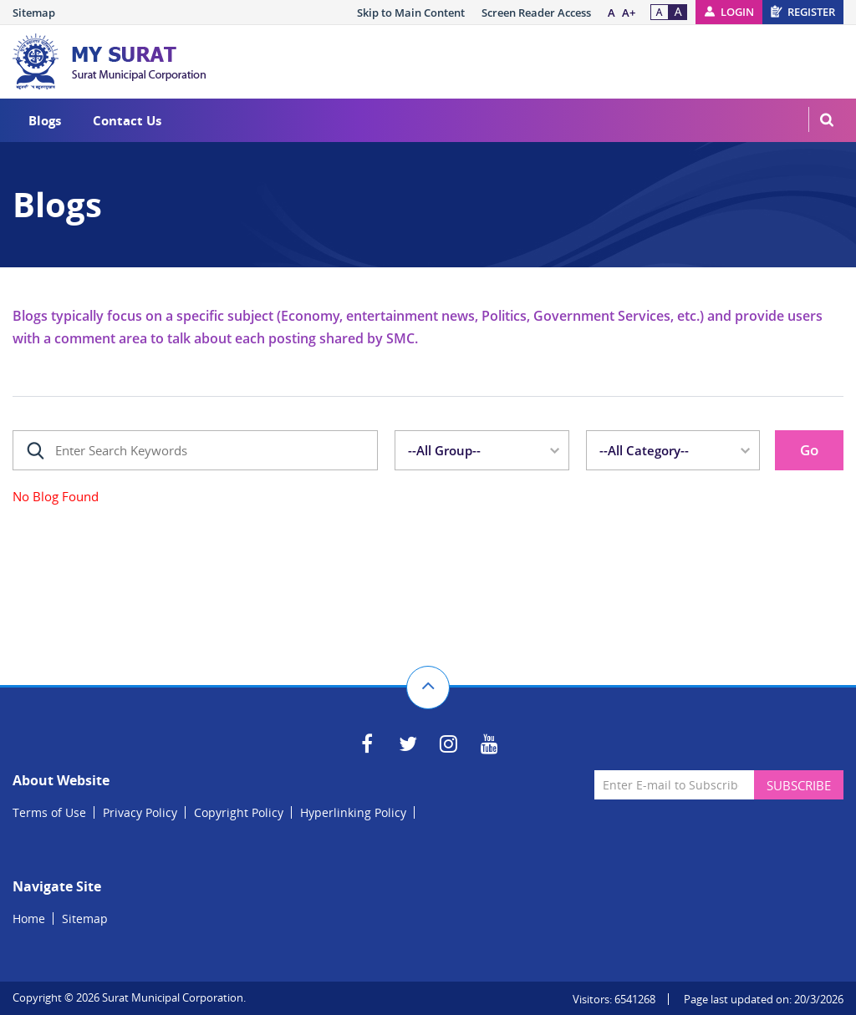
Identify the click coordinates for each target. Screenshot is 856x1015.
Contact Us (127, 120)
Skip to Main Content (411, 12)
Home (29, 918)
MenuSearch (826, 119)
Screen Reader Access (536, 12)
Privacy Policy (140, 812)
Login (737, 11)
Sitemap (34, 12)
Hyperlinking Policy (353, 812)
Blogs (44, 120)
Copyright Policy (238, 812)
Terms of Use (49, 812)
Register (811, 11)
